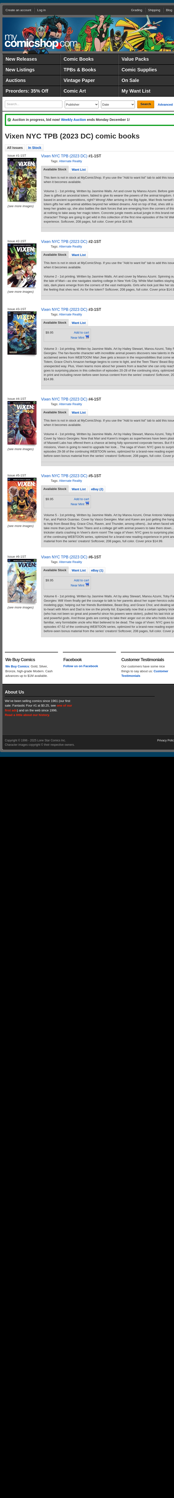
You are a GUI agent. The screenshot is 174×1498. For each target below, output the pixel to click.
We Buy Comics (17, 666)
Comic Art (75, 91)
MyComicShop (41, 41)
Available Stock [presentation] (54, 169)
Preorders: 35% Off (27, 91)
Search (145, 104)
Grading (136, 10)
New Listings (20, 69)
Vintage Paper (79, 80)
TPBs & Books (80, 69)
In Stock (34, 148)
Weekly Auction (73, 120)
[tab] (55, 169)
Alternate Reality (70, 161)
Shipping (154, 10)
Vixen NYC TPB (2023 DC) (64, 156)
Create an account (18, 10)
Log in (41, 10)
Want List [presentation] (79, 169)
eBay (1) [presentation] (97, 570)
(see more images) (20, 206)
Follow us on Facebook (80, 666)
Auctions (16, 80)
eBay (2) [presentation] (97, 489)
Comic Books (79, 59)
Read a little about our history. (27, 715)
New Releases (21, 59)
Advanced (165, 104)
